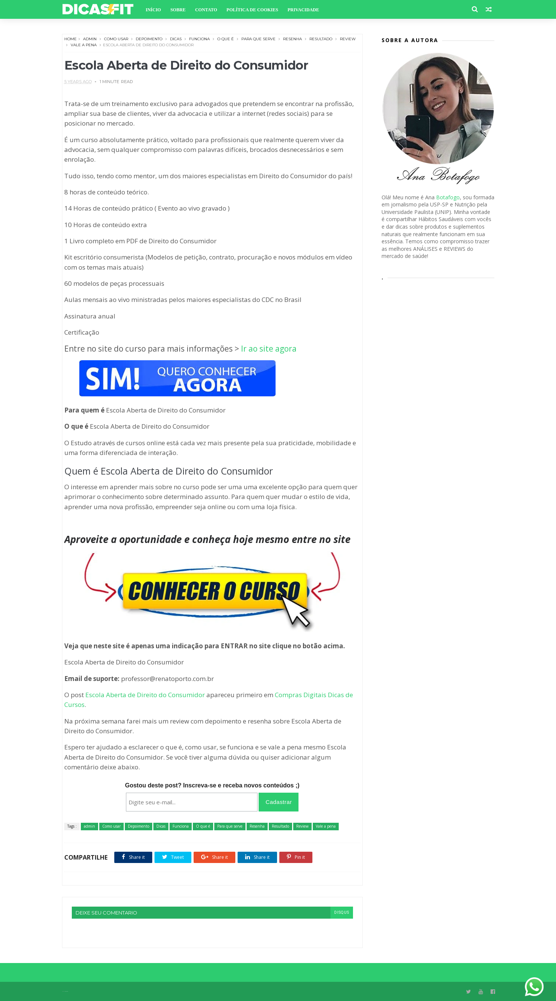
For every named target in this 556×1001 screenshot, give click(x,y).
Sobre (178, 9)
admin (90, 38)
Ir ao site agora (269, 348)
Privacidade (303, 9)
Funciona (199, 38)
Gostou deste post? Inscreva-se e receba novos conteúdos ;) (212, 785)
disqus (341, 912)
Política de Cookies (252, 9)
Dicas (176, 38)
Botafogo (448, 197)
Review (348, 38)
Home (70, 38)
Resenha (292, 38)
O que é (225, 38)
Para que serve (258, 38)
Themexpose (66, 991)
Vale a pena (84, 44)
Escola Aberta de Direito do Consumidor (145, 694)
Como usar (116, 38)
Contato (206, 9)
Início (153, 9)
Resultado (320, 38)
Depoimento (149, 38)
